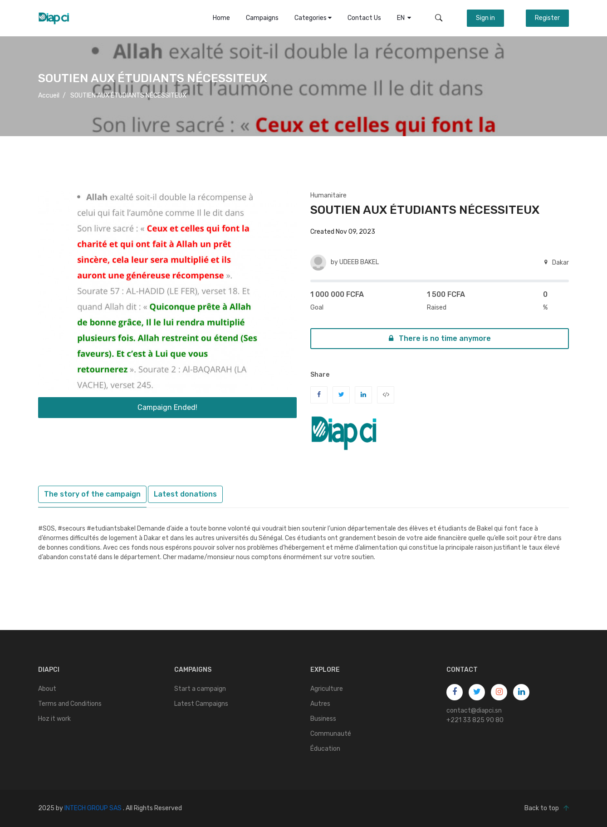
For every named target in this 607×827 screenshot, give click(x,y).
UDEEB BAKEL (359, 262)
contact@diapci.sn (474, 710)
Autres (320, 704)
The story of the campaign (92, 494)
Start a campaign (200, 689)
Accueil (48, 95)
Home (221, 18)
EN (404, 18)
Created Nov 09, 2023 (342, 232)
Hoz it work (54, 719)
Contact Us (364, 18)
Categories (313, 18)
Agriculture (326, 689)
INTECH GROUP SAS (93, 808)
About (47, 689)
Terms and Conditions (70, 704)
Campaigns (262, 18)
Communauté (330, 734)
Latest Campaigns (201, 704)
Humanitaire (328, 195)
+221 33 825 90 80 (475, 720)
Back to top (546, 808)
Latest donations (185, 494)
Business (323, 719)
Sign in (485, 18)
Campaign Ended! (167, 407)
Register (547, 18)
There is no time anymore (440, 338)
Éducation (325, 749)
